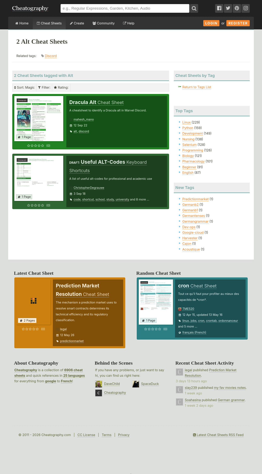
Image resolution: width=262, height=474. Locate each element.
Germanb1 (190, 210)
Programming (192, 150)
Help (128, 23)
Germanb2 (190, 205)
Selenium (189, 145)
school (100, 199)
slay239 (191, 388)
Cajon (186, 244)
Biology (188, 156)
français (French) (194, 332)
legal (63, 329)
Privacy (124, 435)
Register (238, 23)
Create (77, 23)
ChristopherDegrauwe (89, 187)
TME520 (188, 308)
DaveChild (112, 384)
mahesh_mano (84, 119)
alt (75, 131)
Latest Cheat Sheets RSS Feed (218, 435)
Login (211, 23)
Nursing (188, 139)
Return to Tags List (196, 87)
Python (187, 128)
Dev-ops (188, 227)
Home (21, 23)
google (50, 381)
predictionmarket (72, 341)
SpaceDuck (150, 384)
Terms (106, 435)
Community (104, 23)
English (188, 173)
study (110, 199)
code (77, 199)
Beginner (189, 167)
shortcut (88, 199)
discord (84, 131)
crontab (211, 320)
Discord (51, 56)
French (66, 381)
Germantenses (193, 216)
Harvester (190, 238)
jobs (193, 320)
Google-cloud (192, 232)
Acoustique (191, 249)
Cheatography (25, 370)
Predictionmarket (195, 199)
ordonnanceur (228, 320)
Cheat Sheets (49, 23)
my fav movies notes (230, 388)
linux (185, 320)
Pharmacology (193, 161)
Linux (186, 122)
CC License (86, 435)
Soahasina (193, 400)
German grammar (231, 400)
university (122, 199)
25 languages (74, 375)
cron (201, 320)
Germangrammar (195, 221)
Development (192, 133)
